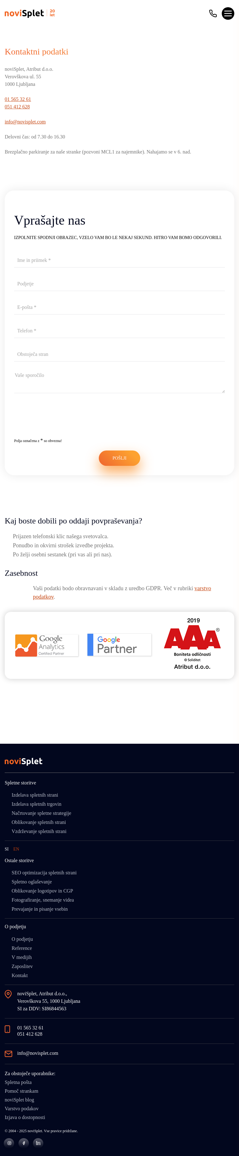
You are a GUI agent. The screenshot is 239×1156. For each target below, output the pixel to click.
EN (16, 849)
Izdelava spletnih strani (35, 795)
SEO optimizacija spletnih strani (44, 872)
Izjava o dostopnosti (25, 1117)
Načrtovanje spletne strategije (41, 813)
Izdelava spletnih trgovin (36, 804)
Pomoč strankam (21, 1091)
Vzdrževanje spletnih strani (39, 831)
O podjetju (22, 939)
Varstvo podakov (22, 1108)
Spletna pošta (18, 1082)
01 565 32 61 (18, 99)
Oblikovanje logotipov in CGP (42, 890)
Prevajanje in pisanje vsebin (40, 909)
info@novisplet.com (25, 121)
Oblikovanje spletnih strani (39, 822)
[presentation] (61, 420)
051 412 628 (17, 106)
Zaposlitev (22, 966)
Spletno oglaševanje (32, 881)
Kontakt (20, 975)
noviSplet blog (19, 1099)
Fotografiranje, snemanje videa (43, 900)
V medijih (22, 957)
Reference (22, 948)
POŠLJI (119, 458)
